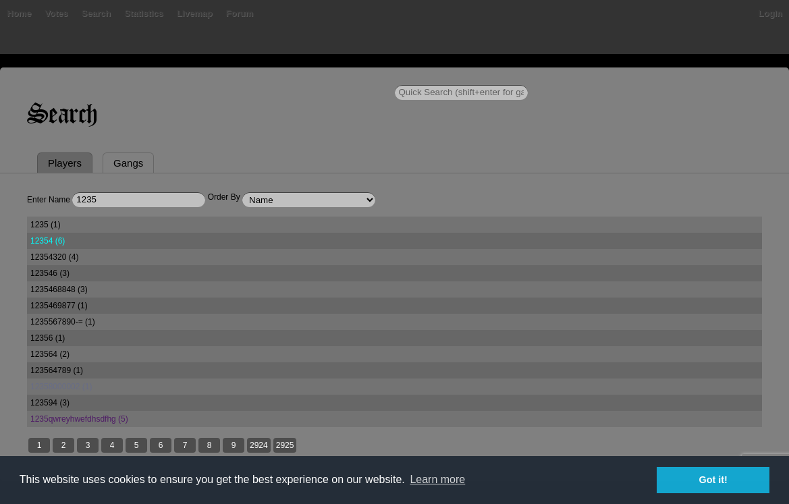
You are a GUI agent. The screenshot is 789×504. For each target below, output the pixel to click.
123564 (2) (50, 354)
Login (770, 13)
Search (96, 13)
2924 (259, 445)
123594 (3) (50, 403)
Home (19, 13)
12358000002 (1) (61, 386)
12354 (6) (47, 241)
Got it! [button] (713, 479)
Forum (239, 13)
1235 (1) (45, 224)
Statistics (143, 13)
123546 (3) (50, 273)
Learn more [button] (437, 479)
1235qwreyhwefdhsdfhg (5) (79, 419)
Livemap (195, 13)
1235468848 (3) (59, 289)
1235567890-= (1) (62, 322)
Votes (56, 13)
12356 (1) (47, 338)
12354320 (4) (54, 257)
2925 (285, 445)
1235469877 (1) (59, 305)
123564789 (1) (56, 370)
